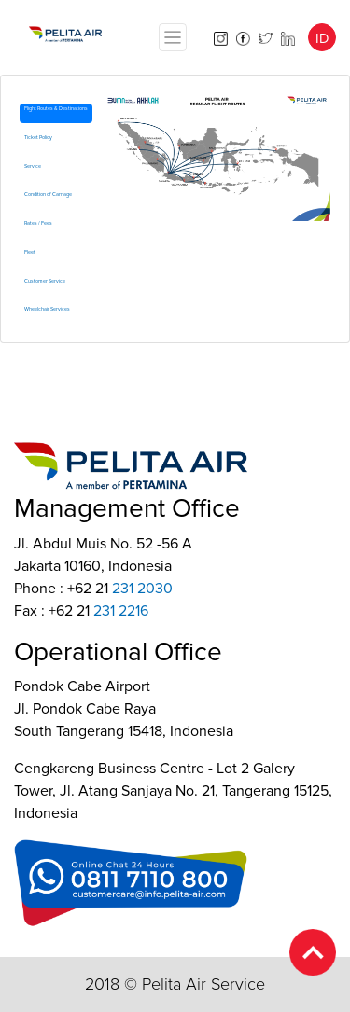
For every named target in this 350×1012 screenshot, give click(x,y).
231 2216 (120, 611)
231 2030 (142, 588)
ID (322, 38)
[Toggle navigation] (173, 37)
